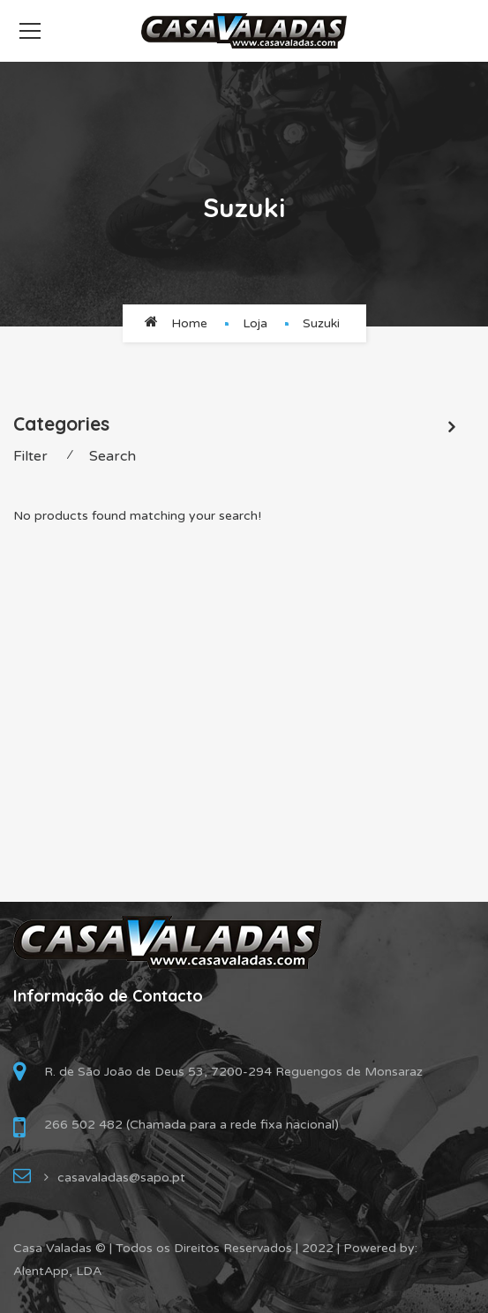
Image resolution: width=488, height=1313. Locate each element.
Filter (30, 456)
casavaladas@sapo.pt (121, 1177)
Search (112, 456)
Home (189, 323)
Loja (255, 323)
